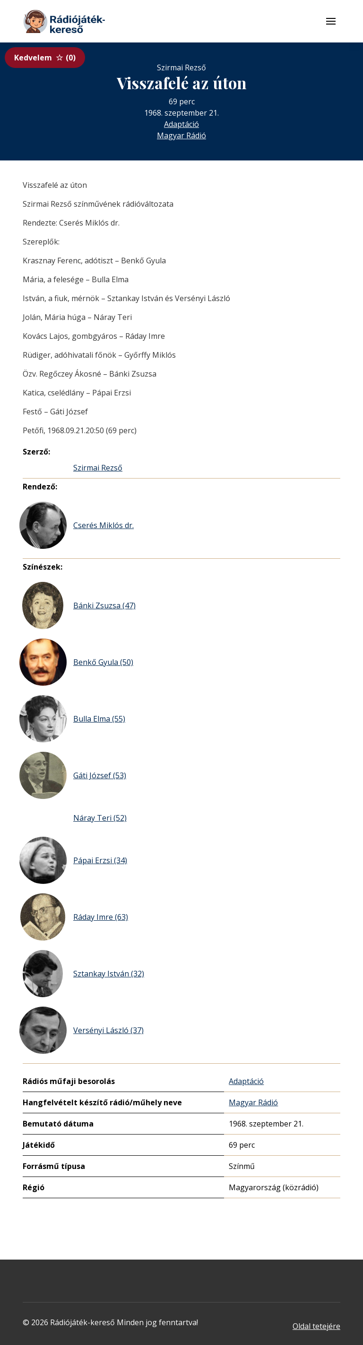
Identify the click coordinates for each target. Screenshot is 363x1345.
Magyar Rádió (181, 135)
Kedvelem (45, 57)
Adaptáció (181, 124)
